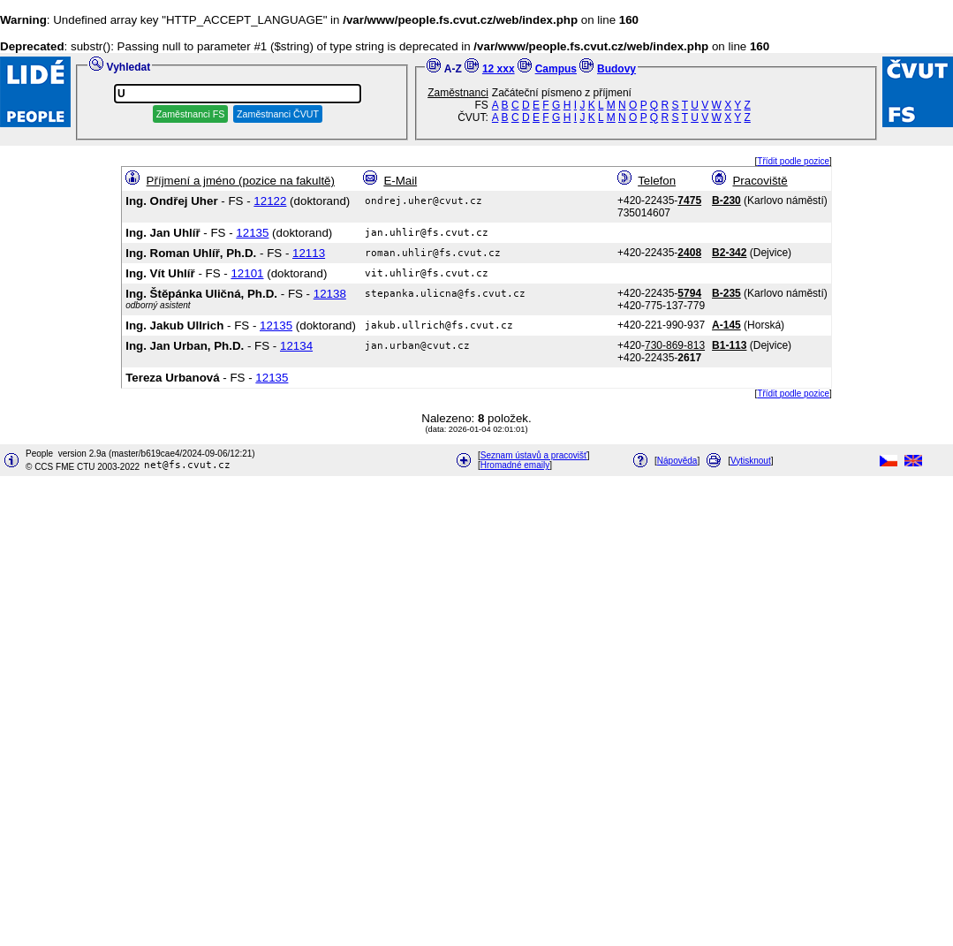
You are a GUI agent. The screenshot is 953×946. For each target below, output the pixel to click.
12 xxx (498, 69)
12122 (269, 201)
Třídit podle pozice (793, 161)
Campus (556, 69)
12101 (247, 273)
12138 (330, 293)
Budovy (616, 69)
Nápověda (677, 460)
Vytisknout (750, 460)
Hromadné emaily (514, 465)
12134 (296, 345)
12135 (252, 232)
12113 (308, 253)
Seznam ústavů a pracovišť (533, 455)
